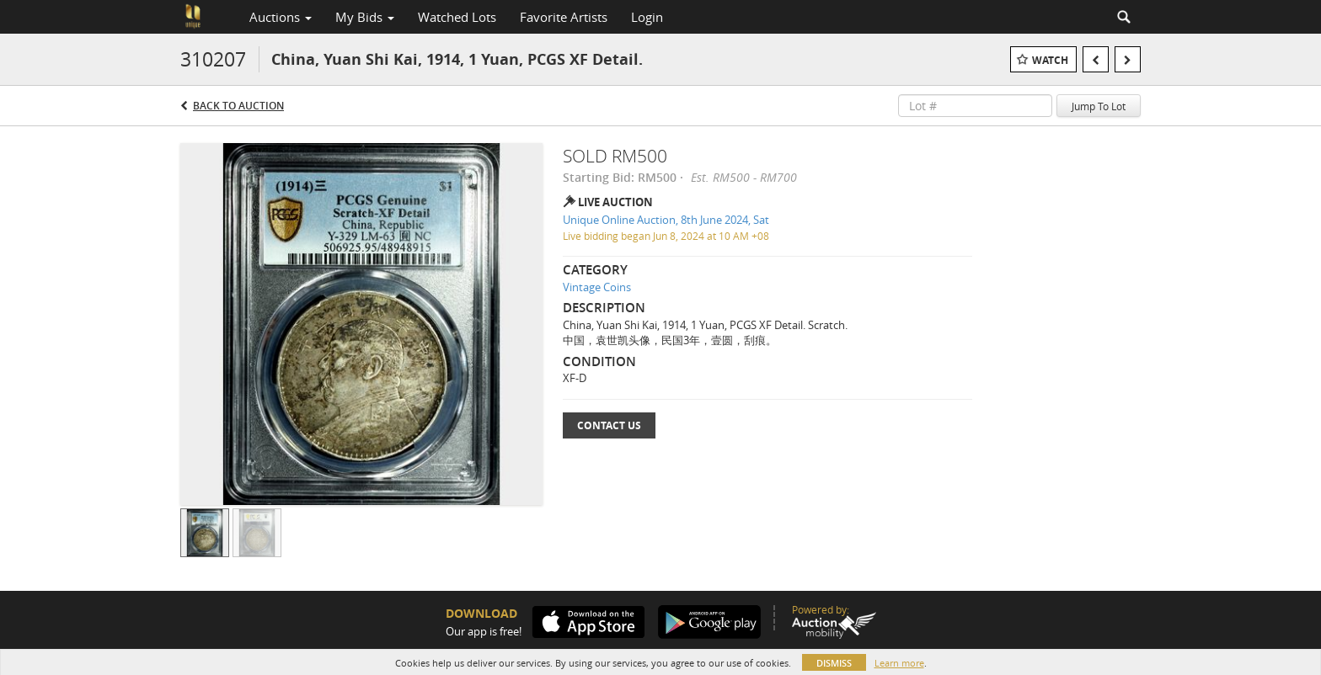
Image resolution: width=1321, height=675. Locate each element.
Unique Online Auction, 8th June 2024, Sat (666, 219)
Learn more (899, 662)
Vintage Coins (597, 287)
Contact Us (609, 425)
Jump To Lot (1099, 106)
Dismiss (834, 662)
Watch (1050, 60)
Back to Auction (238, 105)
